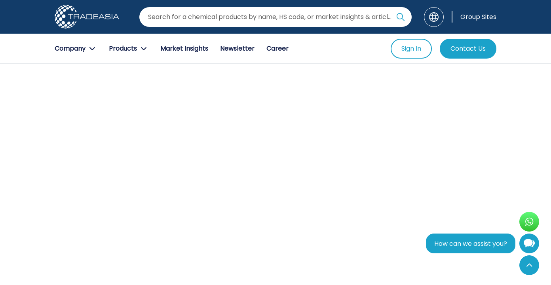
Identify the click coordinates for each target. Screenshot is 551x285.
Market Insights (184, 48)
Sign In (411, 48)
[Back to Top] (529, 265)
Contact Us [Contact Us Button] (468, 48)
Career (277, 48)
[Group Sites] (474, 17)
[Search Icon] (400, 18)
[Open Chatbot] (529, 245)
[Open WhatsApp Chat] (529, 221)
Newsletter (237, 48)
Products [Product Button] (128, 48)
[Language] (434, 17)
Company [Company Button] (76, 48)
